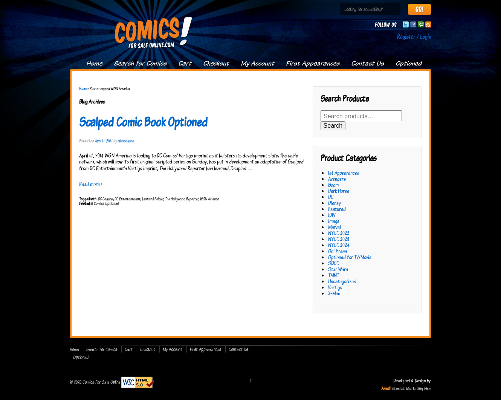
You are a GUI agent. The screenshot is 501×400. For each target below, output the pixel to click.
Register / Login (414, 36)
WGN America (209, 199)
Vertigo (335, 287)
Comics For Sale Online (101, 382)
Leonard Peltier (152, 199)
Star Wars (338, 269)
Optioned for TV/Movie (349, 257)
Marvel (334, 227)
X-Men (334, 293)
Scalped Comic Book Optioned (143, 121)
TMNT (333, 275)
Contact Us (367, 63)
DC (330, 197)
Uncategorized (342, 281)
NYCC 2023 (338, 239)
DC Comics (105, 199)
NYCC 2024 (339, 245)
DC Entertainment (128, 199)
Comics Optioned (106, 203)
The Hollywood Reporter (182, 199)
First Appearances (312, 63)
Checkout (216, 63)
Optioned (409, 63)
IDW (331, 215)
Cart (184, 63)
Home (94, 63)
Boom (333, 185)
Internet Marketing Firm (411, 388)
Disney (334, 203)
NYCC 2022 (338, 233)
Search (333, 125)
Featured (337, 209)
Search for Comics (140, 63)
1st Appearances (343, 173)
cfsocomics (126, 141)
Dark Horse (338, 191)
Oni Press (337, 251)
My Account (257, 63)
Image (333, 221)
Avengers (337, 179)
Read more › (90, 184)
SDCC (333, 263)
